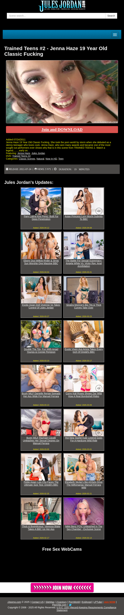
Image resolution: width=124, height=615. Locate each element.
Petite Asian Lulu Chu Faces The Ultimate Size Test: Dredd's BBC (41, 483)
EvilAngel (87, 602)
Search (111, 15)
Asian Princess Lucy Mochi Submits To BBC (84, 217)
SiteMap (50, 602)
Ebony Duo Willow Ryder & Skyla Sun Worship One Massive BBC (41, 262)
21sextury (61, 602)
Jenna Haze (23, 153)
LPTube (98, 602)
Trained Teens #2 (21, 156)
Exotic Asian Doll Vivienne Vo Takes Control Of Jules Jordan (41, 306)
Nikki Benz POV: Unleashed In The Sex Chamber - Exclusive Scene (83, 528)
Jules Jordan (38, 153)
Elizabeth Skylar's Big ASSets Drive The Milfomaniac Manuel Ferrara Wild (84, 485)
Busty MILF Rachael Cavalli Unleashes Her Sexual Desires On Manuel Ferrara (41, 440)
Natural (40, 158)
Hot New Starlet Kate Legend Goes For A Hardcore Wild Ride (84, 439)
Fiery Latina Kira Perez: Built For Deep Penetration (41, 217)
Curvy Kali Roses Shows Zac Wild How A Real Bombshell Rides (84, 395)
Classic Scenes (27, 158)
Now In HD (51, 158)
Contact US (37, 602)
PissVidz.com (59, 604)
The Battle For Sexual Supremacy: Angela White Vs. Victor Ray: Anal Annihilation (83, 263)
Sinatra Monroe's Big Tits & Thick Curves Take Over (83, 306)
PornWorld (74, 602)
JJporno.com (14, 602)
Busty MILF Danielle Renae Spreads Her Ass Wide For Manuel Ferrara (41, 395)
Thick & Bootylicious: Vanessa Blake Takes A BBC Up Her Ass (41, 528)
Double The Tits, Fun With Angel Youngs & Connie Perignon (41, 350)
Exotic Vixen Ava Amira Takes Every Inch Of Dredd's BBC (84, 350)
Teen (60, 158)
